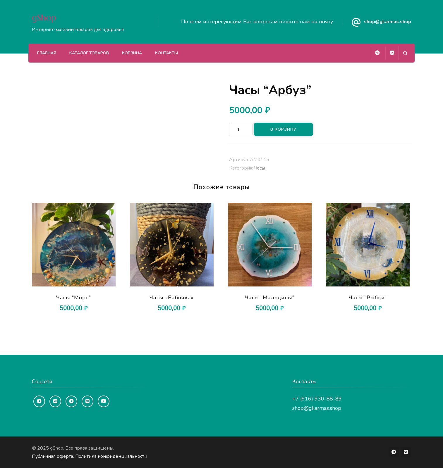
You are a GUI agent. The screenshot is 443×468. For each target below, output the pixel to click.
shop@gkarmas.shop (387, 21)
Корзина (132, 53)
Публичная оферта (52, 456)
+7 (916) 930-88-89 (317, 398)
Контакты (166, 53)
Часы (259, 168)
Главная (46, 53)
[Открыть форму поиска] (405, 53)
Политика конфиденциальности (111, 456)
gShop (44, 17)
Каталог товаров (89, 53)
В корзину (283, 129)
